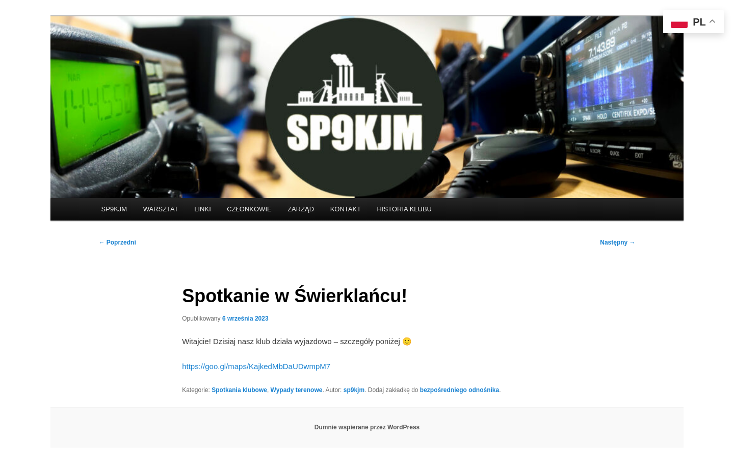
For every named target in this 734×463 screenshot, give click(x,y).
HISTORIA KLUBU (404, 209)
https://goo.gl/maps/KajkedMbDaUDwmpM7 (256, 366)
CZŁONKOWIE (249, 209)
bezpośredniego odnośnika (459, 390)
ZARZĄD (300, 209)
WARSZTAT (160, 209)
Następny (617, 242)
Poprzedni (117, 242)
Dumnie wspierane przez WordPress (367, 427)
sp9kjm (354, 390)
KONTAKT (345, 209)
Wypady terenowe (297, 390)
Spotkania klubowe (239, 390)
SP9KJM (114, 209)
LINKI (202, 209)
